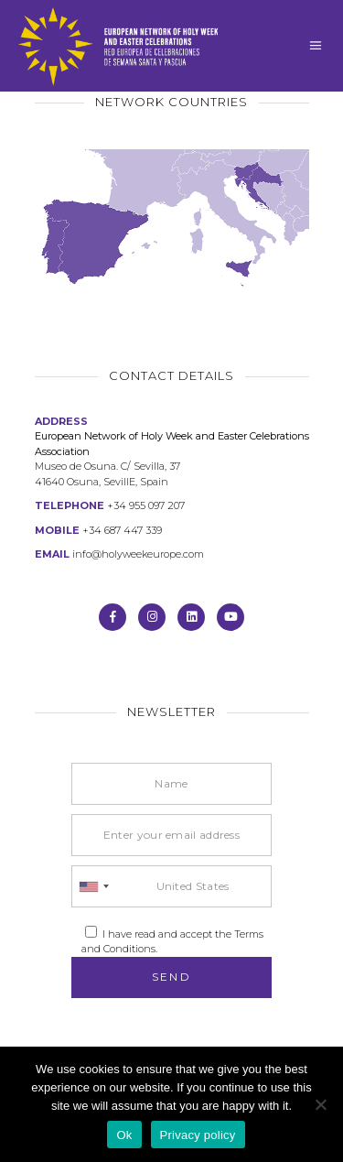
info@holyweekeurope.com (138, 554)
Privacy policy (198, 1135)
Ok (124, 1135)
